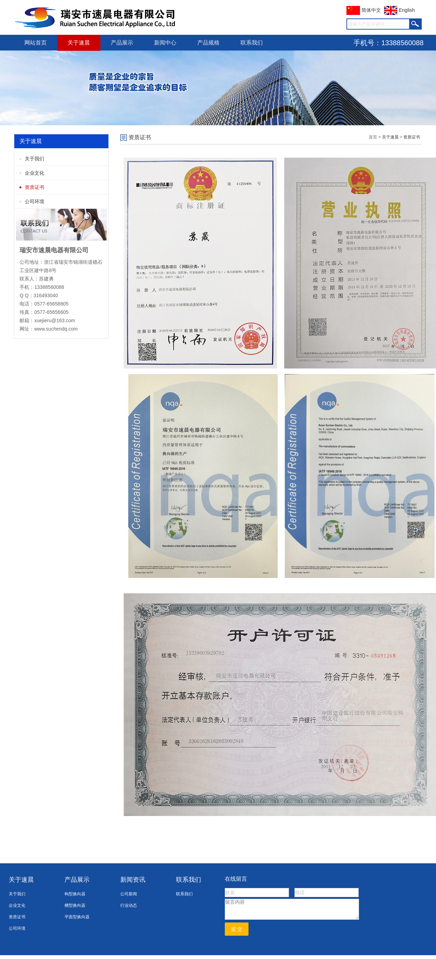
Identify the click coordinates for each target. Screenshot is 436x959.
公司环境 (34, 201)
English (399, 10)
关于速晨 (79, 43)
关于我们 (34, 158)
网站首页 (35, 43)
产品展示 (122, 43)
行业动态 (128, 905)
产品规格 (208, 43)
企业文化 (34, 173)
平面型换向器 (77, 916)
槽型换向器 (74, 905)
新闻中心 (165, 43)
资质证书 (34, 187)
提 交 (236, 929)
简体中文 (363, 10)
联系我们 (251, 43)
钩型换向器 (74, 893)
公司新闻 (128, 893)
